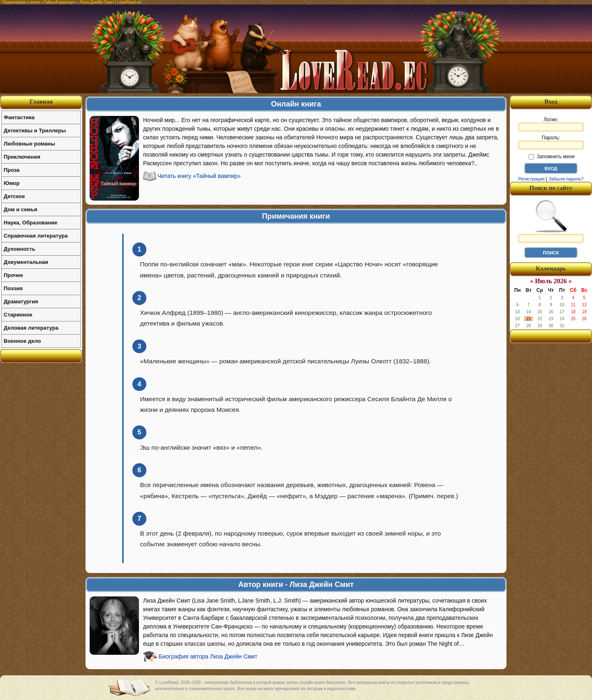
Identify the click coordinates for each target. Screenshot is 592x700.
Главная (41, 101)
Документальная (26, 262)
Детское (14, 196)
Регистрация (531, 178)
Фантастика (19, 117)
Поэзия (13, 288)
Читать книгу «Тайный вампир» (199, 176)
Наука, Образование (30, 222)
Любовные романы (29, 144)
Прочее (13, 275)
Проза (12, 170)
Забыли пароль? (566, 178)
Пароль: (551, 142)
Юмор (12, 183)
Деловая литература (31, 328)
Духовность (19, 249)
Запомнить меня (551, 156)
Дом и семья (20, 209)
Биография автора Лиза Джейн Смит (208, 656)
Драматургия (21, 301)
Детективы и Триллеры (35, 130)
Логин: (551, 124)
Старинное (18, 315)
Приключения (22, 157)
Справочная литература (36, 236)
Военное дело (22, 341)
